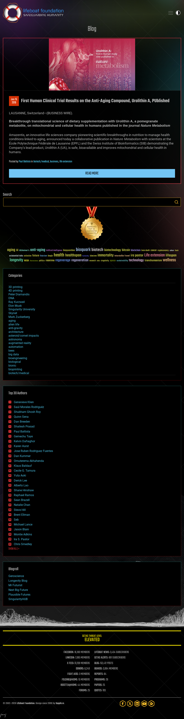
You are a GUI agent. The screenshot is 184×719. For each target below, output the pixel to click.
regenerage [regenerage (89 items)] (62, 260)
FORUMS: (83, 690)
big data (13, 354)
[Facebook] (123, 703)
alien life (13, 324)
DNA (11, 298)
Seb (16, 519)
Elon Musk (15, 305)
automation (15, 347)
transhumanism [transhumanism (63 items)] (153, 260)
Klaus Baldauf (23, 465)
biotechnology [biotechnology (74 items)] (112, 250)
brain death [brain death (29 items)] (145, 250)
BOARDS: (98, 668)
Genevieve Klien (24, 402)
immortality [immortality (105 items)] (106, 255)
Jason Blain (21, 529)
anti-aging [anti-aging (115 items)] (37, 250)
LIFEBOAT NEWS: (102, 652)
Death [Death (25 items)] (176, 251)
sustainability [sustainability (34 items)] (122, 261)
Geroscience (16, 576)
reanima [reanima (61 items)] (50, 260)
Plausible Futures (19, 594)
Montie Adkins (23, 534)
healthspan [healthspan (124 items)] (73, 255)
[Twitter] (130, 703)
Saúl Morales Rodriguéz (29, 407)
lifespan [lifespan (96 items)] (171, 255)
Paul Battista (25, 161)
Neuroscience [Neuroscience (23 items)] (34, 261)
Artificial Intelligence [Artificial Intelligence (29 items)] (54, 250)
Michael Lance (23, 524)
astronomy (15, 339)
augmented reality (19, 343)
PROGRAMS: (99, 679)
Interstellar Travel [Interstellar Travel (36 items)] (122, 256)
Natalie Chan (22, 505)
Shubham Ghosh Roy (27, 412)
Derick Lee (20, 480)
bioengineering (17, 358)
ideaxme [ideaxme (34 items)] (93, 256)
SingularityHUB (18, 599)
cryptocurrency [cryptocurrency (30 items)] (163, 250)
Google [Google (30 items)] (50, 256)
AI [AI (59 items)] (17, 250)
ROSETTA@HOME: (69, 685)
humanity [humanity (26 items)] (85, 256)
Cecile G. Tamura (24, 470)
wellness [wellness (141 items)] (169, 260)
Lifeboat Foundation (25, 703)
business (54, 161)
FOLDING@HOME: (70, 679)
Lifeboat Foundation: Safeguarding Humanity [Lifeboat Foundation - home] (83, 13)
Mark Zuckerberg (19, 317)
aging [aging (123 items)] (11, 250)
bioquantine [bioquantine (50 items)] (69, 250)
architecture (15, 332)
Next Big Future (18, 590)
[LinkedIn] (137, 703)
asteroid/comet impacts (23, 335)
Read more (92, 173)
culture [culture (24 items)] (172, 251)
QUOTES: (98, 690)
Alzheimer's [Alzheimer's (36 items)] (24, 250)
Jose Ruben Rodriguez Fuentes (33, 451)
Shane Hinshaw (24, 490)
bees (11, 350)
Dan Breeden (22, 421)
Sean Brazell (22, 500)
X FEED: (70, 663)
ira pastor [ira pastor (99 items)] (137, 255)
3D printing (15, 287)
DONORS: (80, 668)
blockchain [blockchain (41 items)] (136, 250)
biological (14, 361)
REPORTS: (98, 674)
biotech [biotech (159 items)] (97, 249)
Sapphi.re (60, 703)
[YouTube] (144, 703)
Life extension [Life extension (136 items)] (154, 255)
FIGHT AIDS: (73, 674)
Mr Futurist (15, 585)
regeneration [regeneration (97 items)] (79, 260)
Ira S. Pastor (21, 539)
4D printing (15, 290)
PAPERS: (98, 685)
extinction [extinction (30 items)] (27, 256)
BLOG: (97, 663)
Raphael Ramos (24, 495)
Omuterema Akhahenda (29, 461)
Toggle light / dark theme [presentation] (178, 12)
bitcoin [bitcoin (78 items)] (126, 250)
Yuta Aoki (20, 475)
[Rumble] (151, 703)
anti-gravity (15, 328)
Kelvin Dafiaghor (24, 441)
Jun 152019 (14, 101)
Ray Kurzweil (16, 302)
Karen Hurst (21, 446)
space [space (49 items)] (113, 260)
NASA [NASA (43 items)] (26, 260)
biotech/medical (41, 161)
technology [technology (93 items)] (136, 260)
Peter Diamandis (18, 294)
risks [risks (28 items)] (98, 261)
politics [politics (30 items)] (42, 261)
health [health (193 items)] (59, 255)
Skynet (12, 313)
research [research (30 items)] (92, 261)
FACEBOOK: (69, 652)
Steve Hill (20, 510)
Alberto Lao (21, 485)
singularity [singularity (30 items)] (105, 261)
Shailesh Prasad (24, 426)
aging (12, 320)
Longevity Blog (17, 580)
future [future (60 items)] (35, 255)
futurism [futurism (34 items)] (43, 256)
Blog (92, 29)
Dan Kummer (22, 456)
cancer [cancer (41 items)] (154, 250)
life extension (65, 161)
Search (176, 202)
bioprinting (15, 369)
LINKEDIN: (70, 657)
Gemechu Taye (23, 436)
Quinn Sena (21, 416)
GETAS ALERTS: (101, 657)
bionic (12, 365)
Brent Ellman (22, 514)
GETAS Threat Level (92, 639)
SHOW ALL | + (13, 549)
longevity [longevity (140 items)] (16, 260)
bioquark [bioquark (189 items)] (83, 249)
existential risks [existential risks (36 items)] (16, 256)
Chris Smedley (23, 544)
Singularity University (21, 309)
